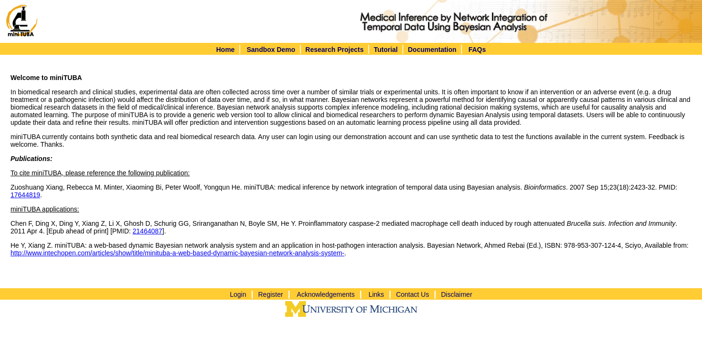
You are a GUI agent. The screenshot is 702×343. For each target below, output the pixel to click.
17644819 (25, 195)
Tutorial (386, 49)
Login (238, 294)
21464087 (147, 231)
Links (376, 294)
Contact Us (412, 294)
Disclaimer (456, 294)
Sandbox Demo (271, 49)
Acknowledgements (325, 294)
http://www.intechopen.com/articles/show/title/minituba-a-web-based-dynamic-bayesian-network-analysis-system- (177, 253)
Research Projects (334, 49)
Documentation (432, 49)
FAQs (477, 49)
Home (225, 49)
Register (270, 294)
